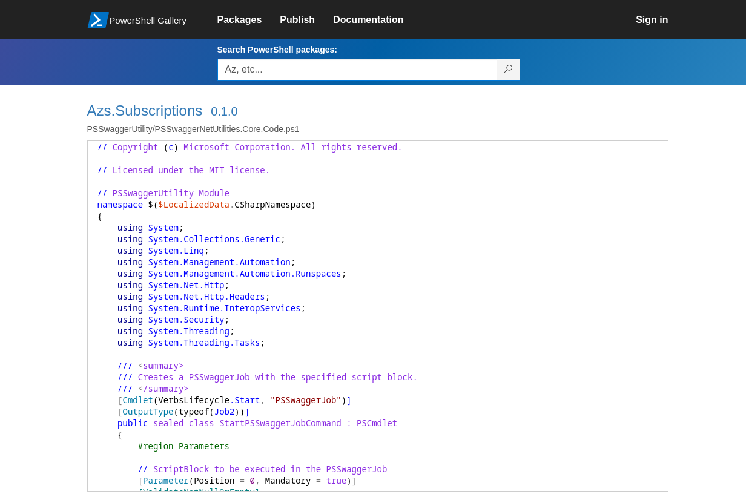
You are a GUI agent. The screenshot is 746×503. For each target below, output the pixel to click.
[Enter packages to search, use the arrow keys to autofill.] (357, 70)
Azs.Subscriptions (145, 110)
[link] (248, 20)
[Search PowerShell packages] (508, 70)
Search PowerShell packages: (277, 49)
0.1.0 (224, 111)
